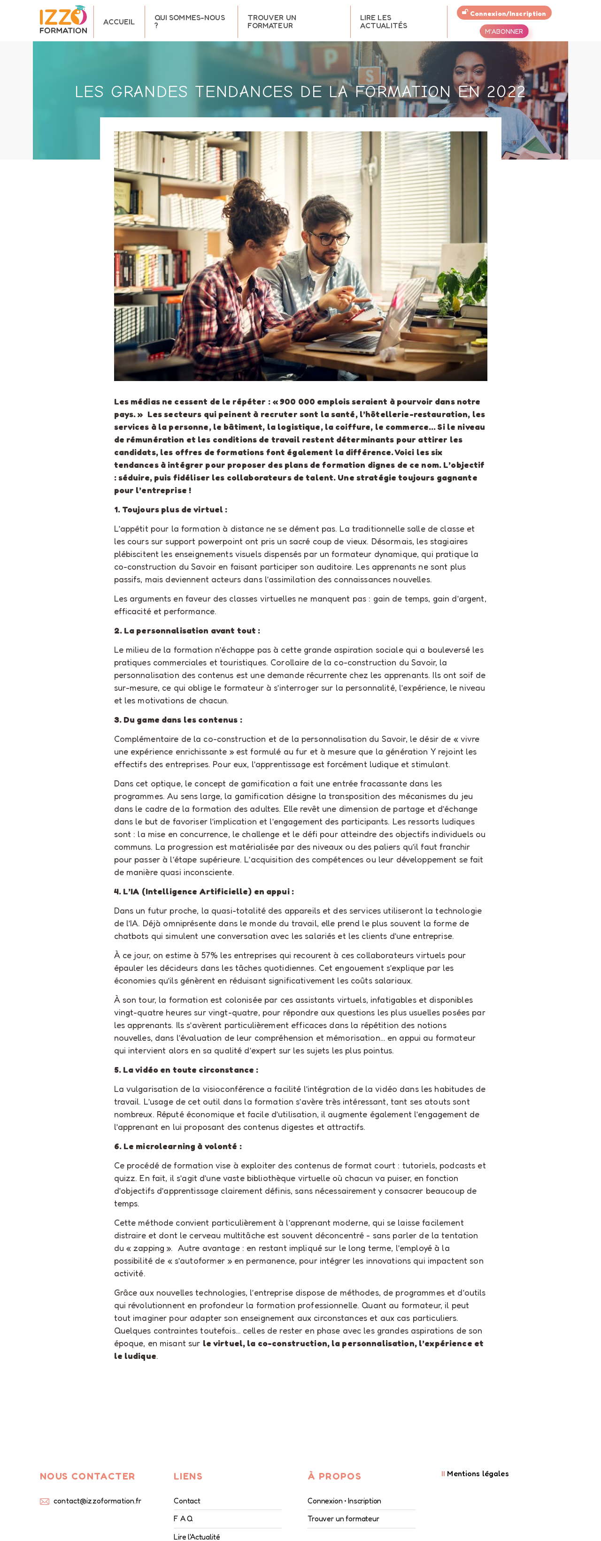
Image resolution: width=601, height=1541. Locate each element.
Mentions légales (475, 1473)
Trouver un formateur (271, 22)
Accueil (119, 21)
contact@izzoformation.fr (97, 1500)
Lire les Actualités (383, 22)
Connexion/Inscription (504, 12)
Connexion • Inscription (344, 1500)
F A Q (183, 1518)
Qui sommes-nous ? (189, 22)
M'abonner (504, 31)
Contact (187, 1500)
